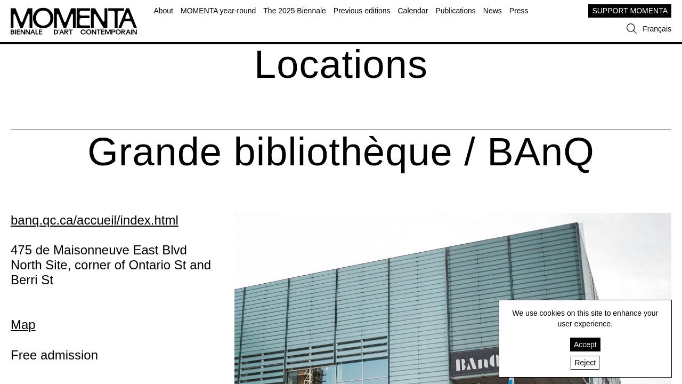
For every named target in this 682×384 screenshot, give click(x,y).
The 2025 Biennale (294, 10)
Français (657, 29)
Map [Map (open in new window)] (23, 324)
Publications (455, 10)
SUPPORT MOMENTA (630, 10)
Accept (585, 344)
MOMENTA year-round (218, 10)
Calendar (412, 10)
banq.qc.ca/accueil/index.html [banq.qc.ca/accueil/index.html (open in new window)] (94, 220)
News (492, 10)
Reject (585, 362)
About (163, 10)
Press (519, 10)
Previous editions (362, 10)
